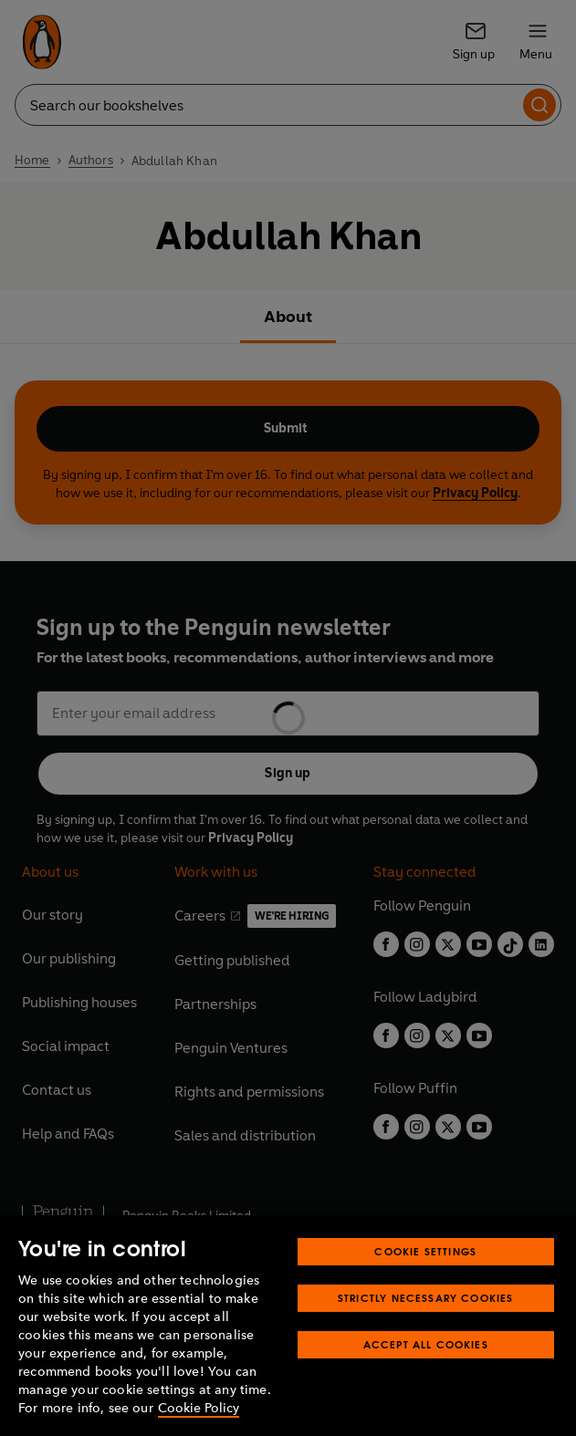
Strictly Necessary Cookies (426, 1298)
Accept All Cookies (425, 1344)
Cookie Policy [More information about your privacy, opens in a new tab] (198, 1408)
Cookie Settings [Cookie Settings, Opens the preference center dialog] (425, 1251)
